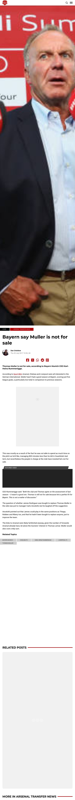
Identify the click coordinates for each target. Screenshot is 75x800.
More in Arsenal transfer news (29, 796)
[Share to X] (32, 360)
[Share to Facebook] (27, 360)
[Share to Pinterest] (47, 360)
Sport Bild (17, 374)
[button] (67, 3)
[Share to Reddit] (42, 360)
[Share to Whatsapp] (37, 360)
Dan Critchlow (16, 350)
